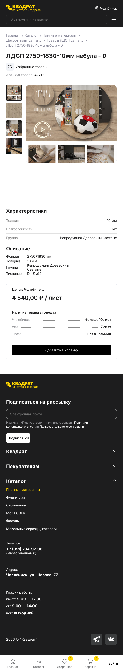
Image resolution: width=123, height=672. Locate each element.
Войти (113, 663)
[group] (71, 145)
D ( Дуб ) (34, 273)
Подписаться (18, 438)
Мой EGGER (15, 513)
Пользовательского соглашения (63, 426)
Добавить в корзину (61, 350)
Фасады (12, 521)
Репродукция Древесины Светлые (48, 267)
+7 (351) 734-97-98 (24, 549)
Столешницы (16, 505)
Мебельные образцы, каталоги (31, 529)
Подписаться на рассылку (38, 402)
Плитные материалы (23, 489)
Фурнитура (15, 497)
